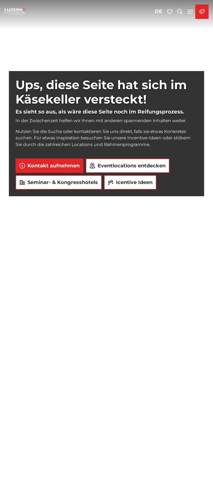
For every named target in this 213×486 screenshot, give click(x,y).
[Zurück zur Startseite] (15, 11)
